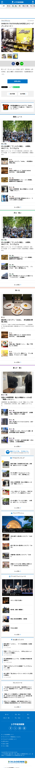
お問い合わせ (5, 741)
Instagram (20, 728)
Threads (24, 728)
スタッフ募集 (5, 746)
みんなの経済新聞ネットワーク (17, 762)
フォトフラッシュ (5, 20)
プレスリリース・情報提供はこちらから (11, 736)
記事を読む (17, 81)
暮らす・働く (26, 5)
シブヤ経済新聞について (8, 734)
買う (20, 5)
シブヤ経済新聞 (17, 2)
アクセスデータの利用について (9, 739)
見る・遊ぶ (14, 5)
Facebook (10, 728)
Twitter (15, 728)
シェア (10, 87)
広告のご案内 (5, 743)
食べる (8, 5)
